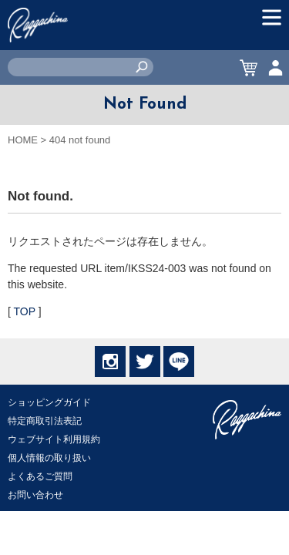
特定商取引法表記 (45, 420)
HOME (23, 140)
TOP (24, 311)
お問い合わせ (35, 494)
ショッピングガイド (49, 402)
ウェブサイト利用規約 (54, 439)
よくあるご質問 (40, 476)
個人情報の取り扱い (49, 457)
